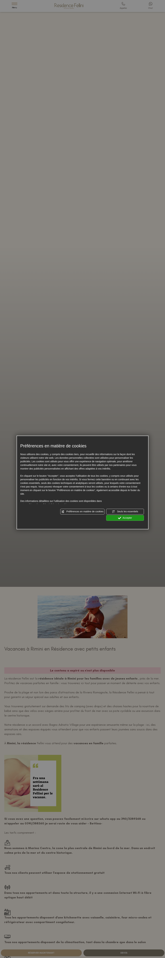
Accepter (125, 518)
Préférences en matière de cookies (82, 511)
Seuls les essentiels (125, 511)
